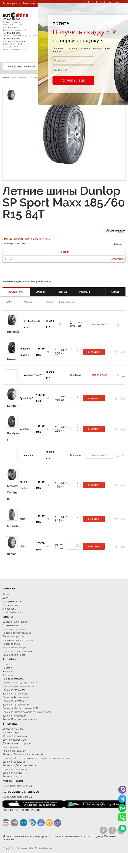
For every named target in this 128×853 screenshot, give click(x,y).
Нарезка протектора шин (16, 632)
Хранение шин (10, 625)
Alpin (22, 519)
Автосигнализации (34, 3)
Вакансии (8, 10)
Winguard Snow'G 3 (25, 351)
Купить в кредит (11, 732)
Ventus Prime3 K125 (32, 324)
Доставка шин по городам (16, 743)
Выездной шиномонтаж (15, 621)
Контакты (7, 675)
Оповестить (117, 259)
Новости (7, 668)
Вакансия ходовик (12, 776)
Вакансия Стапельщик (14, 769)
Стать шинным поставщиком (18, 686)
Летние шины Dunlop (13, 239)
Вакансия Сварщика (13, 761)
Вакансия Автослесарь (15, 693)
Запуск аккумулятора (14, 647)
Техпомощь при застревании (18, 640)
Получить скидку (73, 80)
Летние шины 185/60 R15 (37, 239)
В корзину (94, 352)
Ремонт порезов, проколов (17, 651)
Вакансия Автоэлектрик (15, 704)
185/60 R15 (50, 324)
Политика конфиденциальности (19, 682)
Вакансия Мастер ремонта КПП (20, 708)
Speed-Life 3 (26, 398)
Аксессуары (10, 3)
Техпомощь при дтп (13, 636)
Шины (5, 594)
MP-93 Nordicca (24, 484)
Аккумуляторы (10, 605)
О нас (5, 664)
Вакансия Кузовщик (13, 772)
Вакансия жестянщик (14, 715)
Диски (5, 597)
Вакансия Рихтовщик (14, 701)
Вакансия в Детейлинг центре (19, 765)
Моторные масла (11, 601)
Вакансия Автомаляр (14, 690)
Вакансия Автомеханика (15, 697)
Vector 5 (24, 429)
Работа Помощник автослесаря (20, 719)
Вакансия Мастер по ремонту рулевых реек (27, 712)
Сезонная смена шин (14, 629)
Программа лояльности (15, 750)
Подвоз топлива (11, 644)
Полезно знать (10, 747)
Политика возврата (13, 679)
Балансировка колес (13, 655)
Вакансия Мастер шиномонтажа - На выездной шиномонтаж (35, 758)
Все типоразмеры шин (14, 739)
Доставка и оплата (12, 728)
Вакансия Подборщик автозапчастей (23, 754)
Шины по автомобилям (14, 736)
